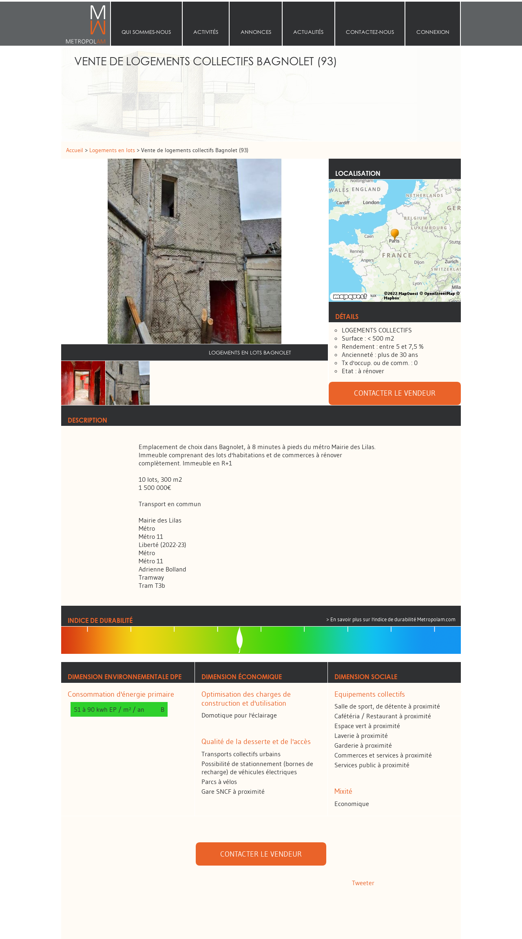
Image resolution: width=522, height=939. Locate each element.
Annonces (256, 31)
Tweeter (363, 883)
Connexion (432, 31)
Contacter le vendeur (395, 393)
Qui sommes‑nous (146, 31)
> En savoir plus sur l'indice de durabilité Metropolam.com (391, 619)
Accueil (85, 24)
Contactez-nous (370, 31)
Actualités (308, 31)
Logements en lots (113, 150)
